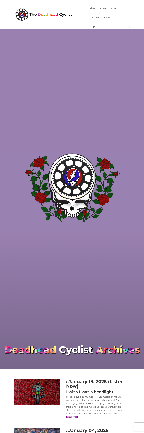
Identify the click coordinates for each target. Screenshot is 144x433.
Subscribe (94, 18)
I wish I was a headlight (89, 391)
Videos (114, 8)
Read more (72, 416)
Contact (107, 18)
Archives (103, 8)
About (93, 8)
